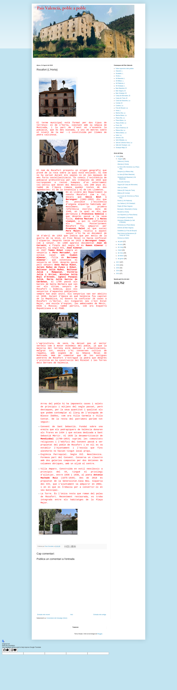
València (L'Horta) (123, 161)
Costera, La (119, 105)
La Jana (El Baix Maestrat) (126, 174)
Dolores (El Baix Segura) (125, 228)
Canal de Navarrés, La (123, 100)
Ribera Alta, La (120, 130)
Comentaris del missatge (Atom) (56, 618)
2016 (118, 265)
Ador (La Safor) (122, 187)
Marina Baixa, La (121, 115)
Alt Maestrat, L (120, 78)
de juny (120, 244)
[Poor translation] (14, 650)
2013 (118, 273)
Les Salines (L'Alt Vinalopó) (126, 203)
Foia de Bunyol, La (122, 108)
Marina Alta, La (120, 113)
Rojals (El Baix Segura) (124, 206)
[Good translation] (6, 650)
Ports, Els (119, 125)
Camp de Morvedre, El (123, 95)
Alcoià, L (118, 76)
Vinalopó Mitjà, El (121, 147)
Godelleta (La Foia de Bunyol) (127, 230)
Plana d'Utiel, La (121, 123)
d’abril (120, 250)
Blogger (99, 634)
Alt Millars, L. (120, 81)
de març (121, 253)
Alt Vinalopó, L (120, 86)
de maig (120, 247)
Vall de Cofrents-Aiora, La (124, 142)
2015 (118, 268)
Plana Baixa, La (121, 120)
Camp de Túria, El (121, 98)
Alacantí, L (119, 71)
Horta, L (118, 110)
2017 (118, 262)
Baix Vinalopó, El (121, 93)
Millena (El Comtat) (123, 193)
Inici (71, 614)
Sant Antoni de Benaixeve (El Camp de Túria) (126, 234)
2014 (118, 270)
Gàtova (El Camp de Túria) (126, 190)
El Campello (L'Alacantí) (125, 217)
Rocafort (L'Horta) (123, 212)
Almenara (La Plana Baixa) (126, 225)
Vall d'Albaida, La (121, 140)
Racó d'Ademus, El (122, 128)
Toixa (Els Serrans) (123, 182)
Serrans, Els (120, 138)
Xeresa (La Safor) (123, 238)
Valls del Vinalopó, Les (123, 145)
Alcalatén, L (119, 73)
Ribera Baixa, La (121, 133)
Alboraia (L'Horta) (123, 164)
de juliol (120, 241)
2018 (118, 156)
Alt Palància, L (120, 83)
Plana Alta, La (120, 118)
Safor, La (118, 135)
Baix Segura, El (121, 91)
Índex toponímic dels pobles (125, 68)
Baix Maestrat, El (121, 88)
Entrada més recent (43, 614)
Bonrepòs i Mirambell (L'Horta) (127, 209)
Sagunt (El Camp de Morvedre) (127, 184)
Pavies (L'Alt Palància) (124, 200)
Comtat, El (119, 103)
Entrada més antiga (99, 614)
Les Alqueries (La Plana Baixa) (127, 215)
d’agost (120, 159)
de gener (121, 258)
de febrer (121, 256)
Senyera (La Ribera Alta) (125, 171)
